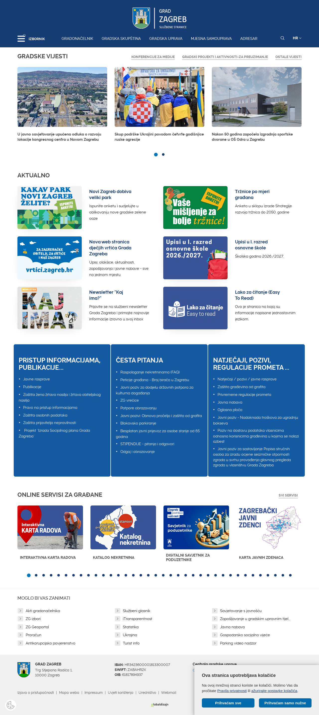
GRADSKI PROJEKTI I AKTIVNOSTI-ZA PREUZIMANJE (225, 57)
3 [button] (43, 575)
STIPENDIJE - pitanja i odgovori (147, 444)
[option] (62, 106)
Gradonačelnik (77, 38)
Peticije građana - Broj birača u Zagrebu (154, 380)
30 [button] (245, 575)
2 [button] (163, 154)
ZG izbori (33, 619)
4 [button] (51, 575)
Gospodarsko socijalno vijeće (245, 635)
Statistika (131, 627)
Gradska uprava (165, 38)
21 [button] (178, 575)
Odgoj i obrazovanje (137, 451)
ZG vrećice (129, 400)
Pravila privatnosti (232, 690)
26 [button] (215, 575)
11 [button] (103, 575)
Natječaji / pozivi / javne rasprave (247, 379)
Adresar (248, 38)
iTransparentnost (137, 619)
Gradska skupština (121, 38)
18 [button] (155, 575)
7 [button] (73, 575)
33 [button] (267, 575)
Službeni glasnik (136, 611)
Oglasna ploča (230, 410)
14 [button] (125, 575)
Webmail (168, 693)
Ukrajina (130, 635)
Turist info (131, 643)
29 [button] (238, 575)
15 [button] (133, 575)
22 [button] (185, 575)
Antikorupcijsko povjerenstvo (50, 643)
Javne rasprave (36, 379)
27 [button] (223, 575)
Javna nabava (230, 402)
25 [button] (208, 575)
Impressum (93, 693)
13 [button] (118, 575)
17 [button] (148, 575)
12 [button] (110, 575)
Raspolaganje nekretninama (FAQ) (150, 372)
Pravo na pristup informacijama (50, 407)
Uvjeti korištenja (120, 693)
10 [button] (95, 575)
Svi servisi (288, 495)
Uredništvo (147, 693)
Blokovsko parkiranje (138, 423)
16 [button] (140, 575)
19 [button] (163, 575)
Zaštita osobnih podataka (45, 415)
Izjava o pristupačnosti (35, 693)
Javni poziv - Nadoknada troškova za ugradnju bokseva (255, 420)
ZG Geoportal (37, 627)
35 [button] (282, 575)
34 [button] (275, 575)
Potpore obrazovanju (138, 408)
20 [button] (170, 575)
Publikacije (32, 387)
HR (297, 38)
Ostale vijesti (288, 57)
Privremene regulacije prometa (244, 394)
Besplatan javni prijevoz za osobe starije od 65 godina (158, 434)
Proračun (33, 635)
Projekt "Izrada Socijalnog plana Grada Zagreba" (54, 433)
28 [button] (230, 575)
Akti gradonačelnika (43, 611)
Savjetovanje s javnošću (241, 611)
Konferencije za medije (153, 57)
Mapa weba (69, 693)
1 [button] (155, 154)
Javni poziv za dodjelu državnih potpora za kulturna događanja (154, 390)
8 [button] (81, 575)
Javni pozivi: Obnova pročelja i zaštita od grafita (161, 416)
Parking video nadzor (238, 643)
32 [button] (260, 575)
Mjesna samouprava (211, 38)
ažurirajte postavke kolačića (274, 690)
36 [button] (290, 575)
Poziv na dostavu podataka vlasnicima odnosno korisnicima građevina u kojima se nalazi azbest (256, 436)
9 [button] (88, 575)
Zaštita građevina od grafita (241, 387)
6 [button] (66, 575)
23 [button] (193, 575)
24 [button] (200, 575)
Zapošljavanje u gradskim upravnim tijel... (255, 619)
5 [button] (58, 575)
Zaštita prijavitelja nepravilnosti (49, 423)
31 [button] (252, 575)
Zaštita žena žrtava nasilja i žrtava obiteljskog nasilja (60, 397)
